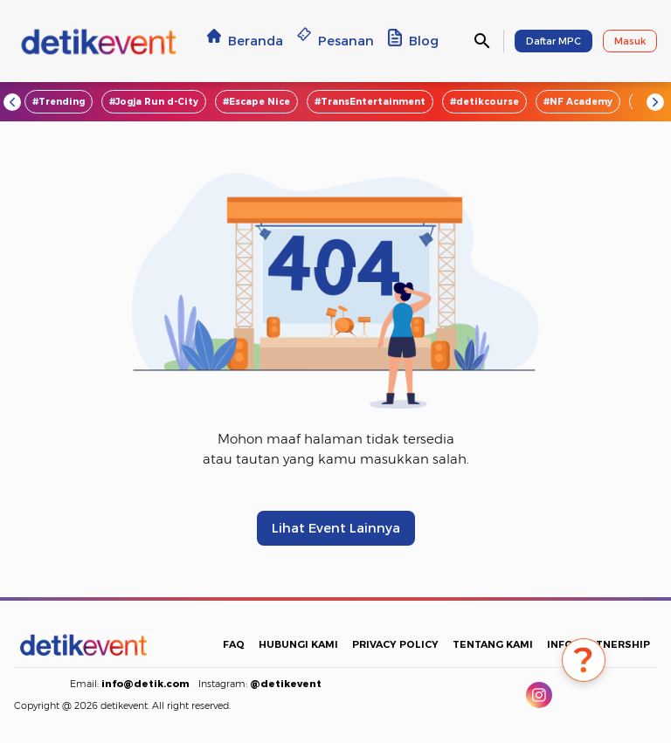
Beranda (245, 40)
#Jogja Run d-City (153, 101)
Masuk (630, 41)
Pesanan (335, 40)
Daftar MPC (553, 41)
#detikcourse (484, 101)
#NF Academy (577, 101)
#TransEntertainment (370, 101)
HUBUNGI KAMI (298, 644)
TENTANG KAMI (493, 644)
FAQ (234, 644)
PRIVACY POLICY (395, 644)
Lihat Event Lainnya (336, 528)
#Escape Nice (256, 101)
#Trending (58, 101)
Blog (413, 40)
